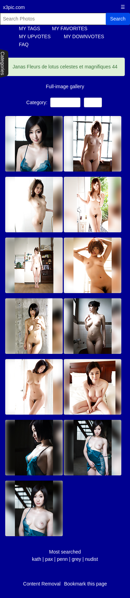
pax (49, 559)
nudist (91, 559)
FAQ (24, 44)
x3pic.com (14, 7)
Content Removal (42, 584)
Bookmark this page (85, 584)
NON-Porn (65, 102)
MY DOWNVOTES (84, 36)
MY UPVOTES (35, 36)
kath (36, 559)
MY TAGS (29, 28)
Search (117, 19)
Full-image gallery (65, 86)
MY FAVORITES (69, 28)
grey (76, 559)
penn (62, 559)
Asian (93, 102)
